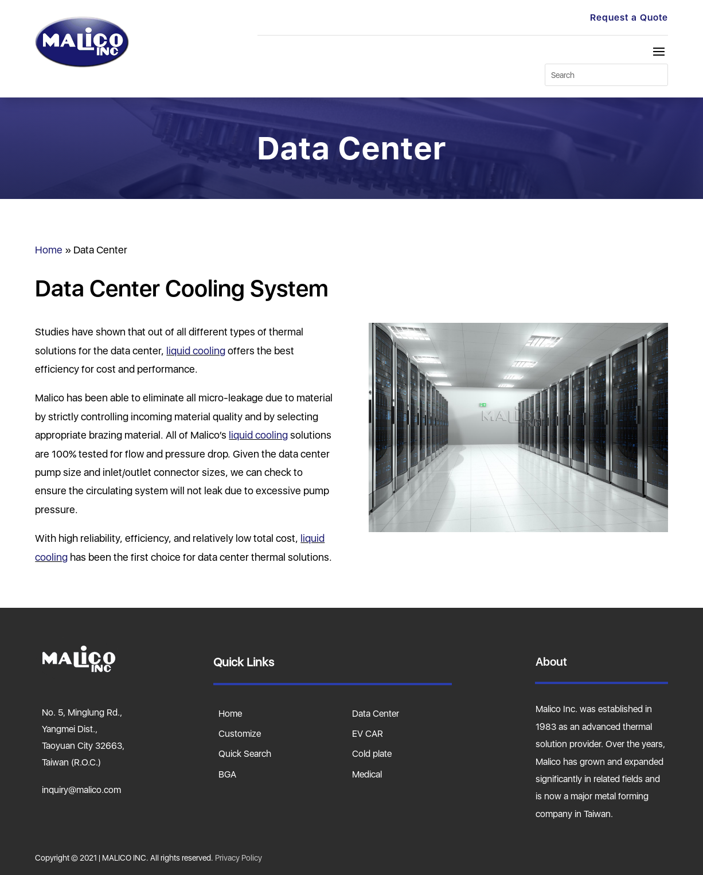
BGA (227, 774)
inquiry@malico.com (81, 789)
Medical (367, 774)
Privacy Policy (238, 857)
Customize (239, 733)
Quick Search (244, 753)
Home (49, 250)
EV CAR (367, 733)
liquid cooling (195, 351)
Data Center (375, 713)
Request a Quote (629, 17)
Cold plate (372, 753)
